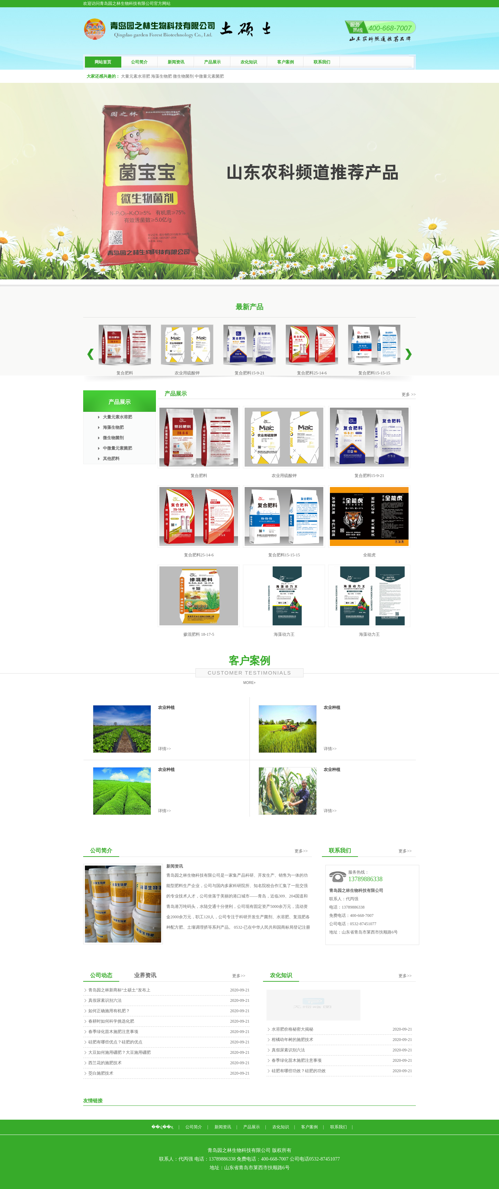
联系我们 (322, 62)
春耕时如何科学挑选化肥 (111, 1021)
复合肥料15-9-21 (249, 373)
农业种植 (166, 707)
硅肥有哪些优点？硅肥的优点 (115, 1042)
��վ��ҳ (162, 1127)
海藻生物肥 (113, 427)
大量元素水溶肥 (117, 417)
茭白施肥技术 (100, 1073)
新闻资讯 (176, 62)
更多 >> (409, 394)
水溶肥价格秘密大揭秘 (292, 1029)
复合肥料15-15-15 (374, 373)
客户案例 (285, 62)
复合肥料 (124, 373)
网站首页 (103, 62)
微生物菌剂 (113, 437)
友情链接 (93, 1100)
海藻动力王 (284, 634)
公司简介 (139, 62)
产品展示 (212, 62)
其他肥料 (111, 458)
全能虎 (369, 555)
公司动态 (101, 975)
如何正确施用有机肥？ (109, 1010)
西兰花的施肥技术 (105, 1062)
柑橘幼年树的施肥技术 (292, 1039)
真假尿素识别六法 (105, 1000)
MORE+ (249, 683)
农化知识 (248, 62)
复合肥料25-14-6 (312, 373)
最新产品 (249, 307)
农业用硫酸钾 (187, 373)
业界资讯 (145, 975)
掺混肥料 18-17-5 (198, 634)
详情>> (164, 748)
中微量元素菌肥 (117, 448)
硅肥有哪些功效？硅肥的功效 (299, 1070)
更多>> (301, 851)
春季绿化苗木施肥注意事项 (113, 1031)
